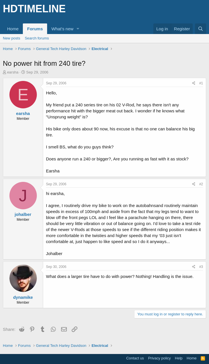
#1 (201, 83)
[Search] (200, 28)
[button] (78, 28)
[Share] (193, 83)
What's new (62, 28)
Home (13, 28)
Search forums (37, 38)
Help (179, 358)
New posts (11, 38)
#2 (201, 184)
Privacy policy (159, 358)
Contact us (135, 358)
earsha (13, 72)
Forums (35, 28)
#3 (201, 267)
